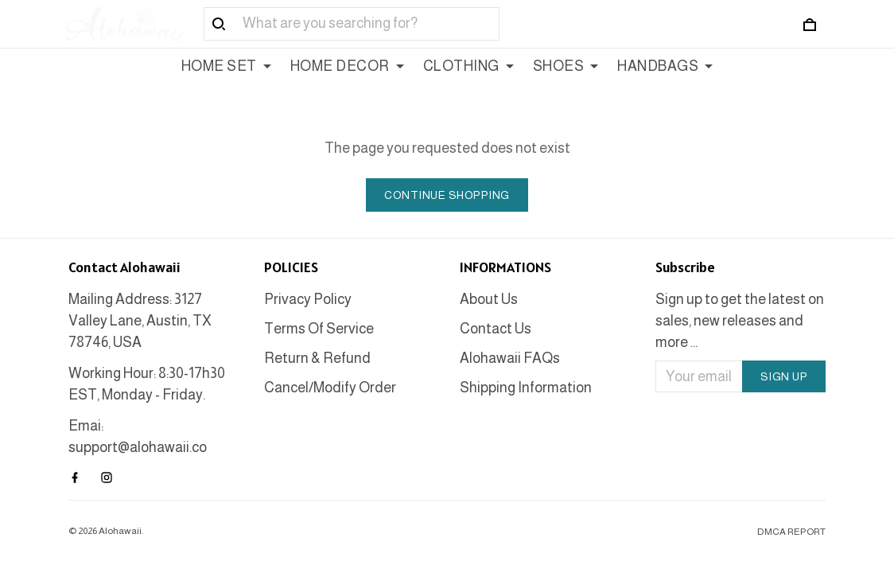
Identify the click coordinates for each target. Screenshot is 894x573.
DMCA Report (791, 531)
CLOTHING (468, 66)
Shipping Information (526, 388)
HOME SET (226, 66)
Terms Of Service (319, 329)
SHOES (566, 66)
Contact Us (495, 329)
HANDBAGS (665, 66)
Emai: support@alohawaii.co (137, 436)
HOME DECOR (347, 66)
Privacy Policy (308, 299)
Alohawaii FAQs (510, 358)
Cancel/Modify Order (330, 388)
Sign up (784, 376)
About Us (489, 299)
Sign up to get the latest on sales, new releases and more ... (739, 320)
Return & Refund (317, 358)
